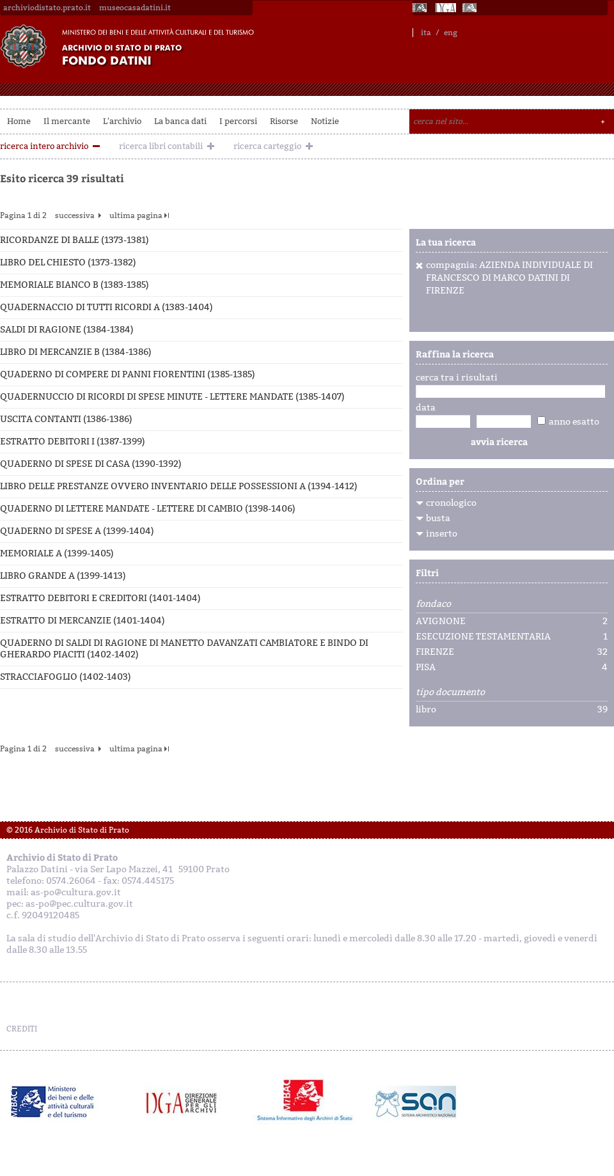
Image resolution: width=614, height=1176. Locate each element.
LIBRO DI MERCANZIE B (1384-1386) (76, 352)
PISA (426, 667)
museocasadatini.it (135, 7)
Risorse (284, 121)
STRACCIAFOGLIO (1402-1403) (65, 676)
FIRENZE (435, 652)
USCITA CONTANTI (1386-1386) (66, 419)
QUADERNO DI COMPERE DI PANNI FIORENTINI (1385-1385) (127, 374)
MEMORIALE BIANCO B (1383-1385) (74, 284)
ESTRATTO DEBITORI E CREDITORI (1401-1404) (100, 598)
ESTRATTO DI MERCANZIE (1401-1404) (82, 620)
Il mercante (66, 121)
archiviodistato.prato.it (47, 7)
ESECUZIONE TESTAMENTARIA (483, 637)
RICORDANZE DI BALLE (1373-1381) (74, 240)
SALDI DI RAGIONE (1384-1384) (67, 329)
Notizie (325, 121)
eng (450, 32)
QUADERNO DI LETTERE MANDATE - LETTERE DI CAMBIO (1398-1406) (147, 508)
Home (19, 121)
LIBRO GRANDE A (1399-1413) (63, 575)
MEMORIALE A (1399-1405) (57, 553)
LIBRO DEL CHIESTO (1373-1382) (68, 262)
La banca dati (180, 121)
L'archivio (122, 121)
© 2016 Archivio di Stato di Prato (67, 830)
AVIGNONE (441, 621)
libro (426, 710)
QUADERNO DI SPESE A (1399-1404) (77, 531)
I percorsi (238, 121)
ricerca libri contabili (161, 146)
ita (426, 32)
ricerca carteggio (267, 146)
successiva (75, 215)
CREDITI (21, 1028)
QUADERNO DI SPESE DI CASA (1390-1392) (91, 464)
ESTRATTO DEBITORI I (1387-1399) (72, 441)
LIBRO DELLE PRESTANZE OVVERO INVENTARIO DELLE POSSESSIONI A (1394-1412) (179, 486)
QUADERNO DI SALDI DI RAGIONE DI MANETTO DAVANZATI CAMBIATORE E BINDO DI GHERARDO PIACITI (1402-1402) (184, 649)
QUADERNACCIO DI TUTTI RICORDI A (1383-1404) (106, 307)
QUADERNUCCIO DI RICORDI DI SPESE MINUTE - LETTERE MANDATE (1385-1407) (172, 396)
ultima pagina (135, 215)
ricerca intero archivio (44, 146)
